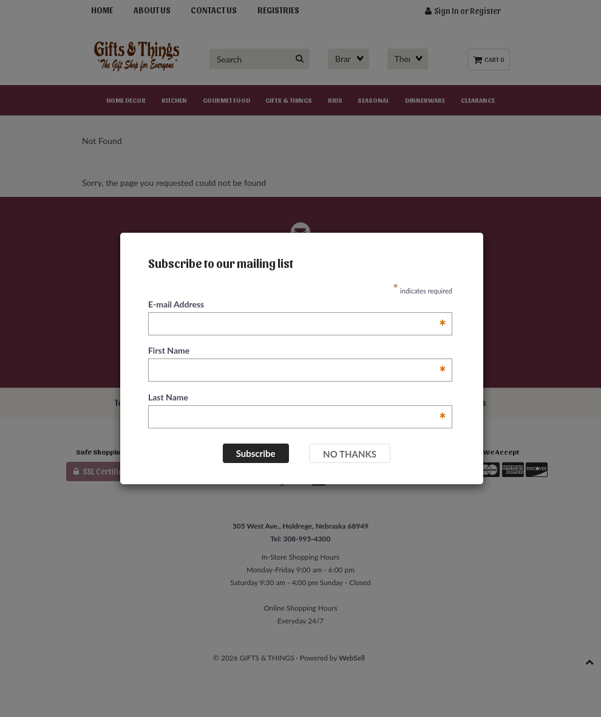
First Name (297, 351)
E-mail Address (297, 304)
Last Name (297, 397)
